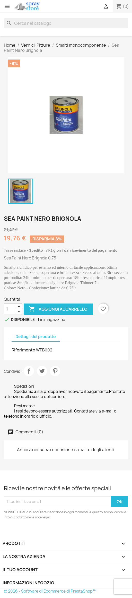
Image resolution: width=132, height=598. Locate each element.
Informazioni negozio (28, 583)
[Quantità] (10, 309)
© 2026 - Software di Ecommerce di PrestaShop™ (50, 591)
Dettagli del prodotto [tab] (35, 336)
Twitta (42, 371)
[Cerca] (66, 23)
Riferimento (23, 349)
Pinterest (55, 371)
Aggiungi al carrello (58, 309)
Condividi (29, 371)
